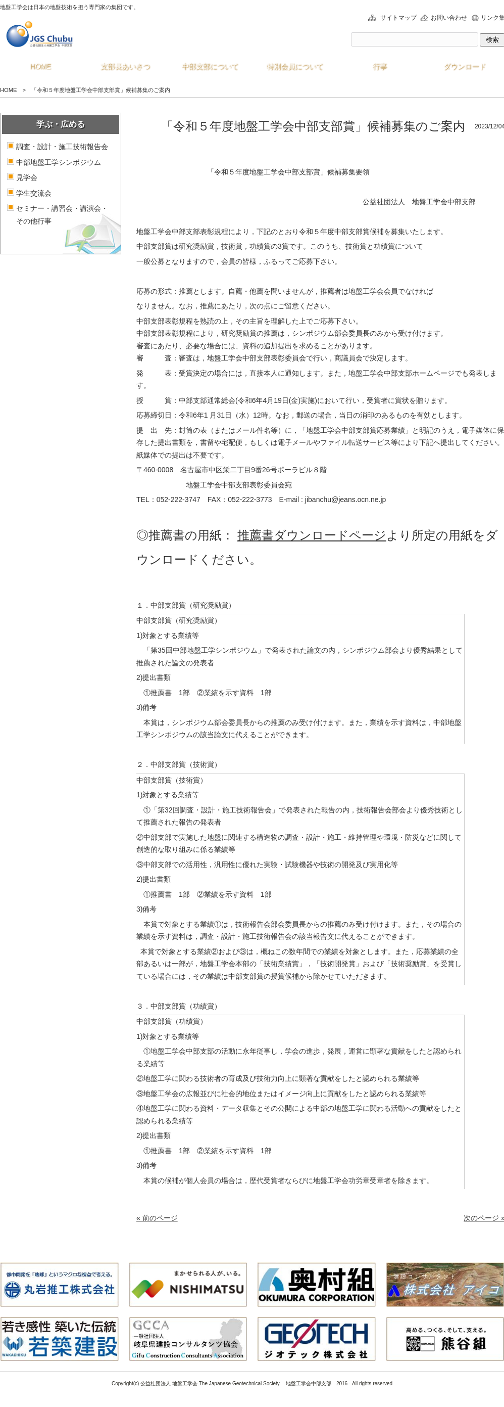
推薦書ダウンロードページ (311, 535)
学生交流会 (34, 193)
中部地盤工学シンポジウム (58, 162)
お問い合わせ (449, 17)
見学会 (26, 177)
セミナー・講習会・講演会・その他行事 (62, 214)
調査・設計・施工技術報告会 (62, 147)
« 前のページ (157, 1218)
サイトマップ (398, 17)
